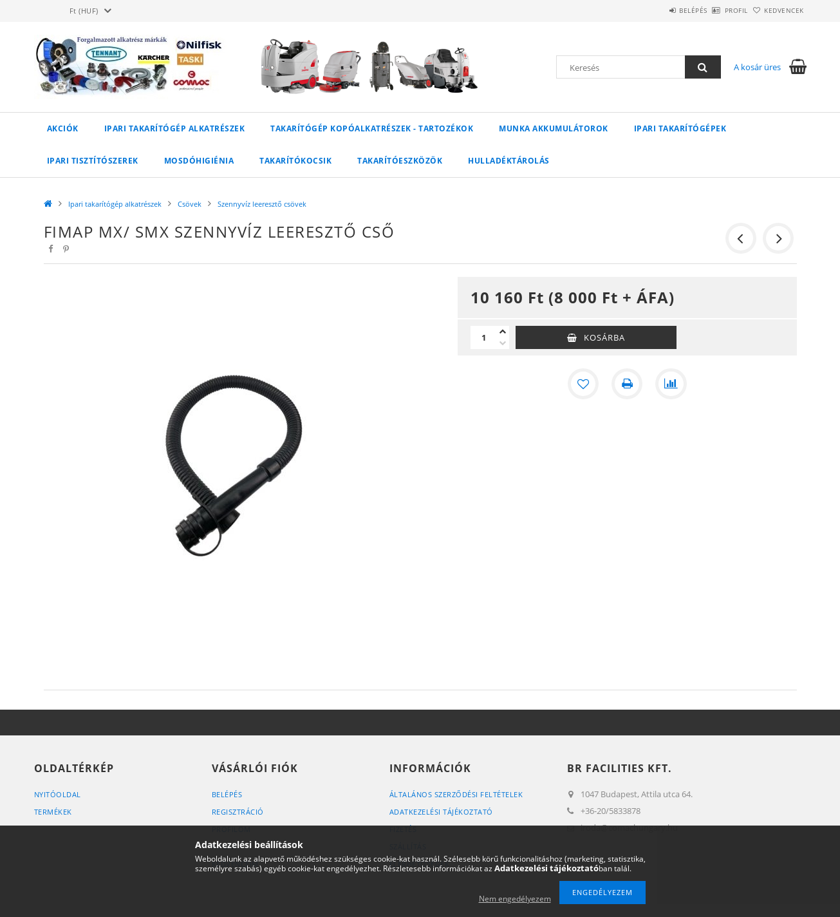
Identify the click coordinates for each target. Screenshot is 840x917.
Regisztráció (238, 812)
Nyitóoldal (57, 794)
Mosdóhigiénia (199, 160)
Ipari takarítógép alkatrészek (174, 128)
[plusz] (502, 331)
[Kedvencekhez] (583, 383)
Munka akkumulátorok (553, 128)
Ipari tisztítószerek (92, 160)
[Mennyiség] (483, 337)
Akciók (63, 128)
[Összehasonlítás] (670, 383)
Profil (715, 10)
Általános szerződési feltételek (456, 794)
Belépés (658, 10)
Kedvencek (777, 10)
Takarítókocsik (295, 160)
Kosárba (604, 337)
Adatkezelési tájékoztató (441, 812)
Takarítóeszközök (399, 160)
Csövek (189, 204)
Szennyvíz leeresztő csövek (262, 204)
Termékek (53, 812)
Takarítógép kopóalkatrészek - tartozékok (371, 128)
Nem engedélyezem (515, 898)
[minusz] (502, 343)
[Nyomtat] (626, 383)
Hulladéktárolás (509, 160)
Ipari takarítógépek (680, 128)
